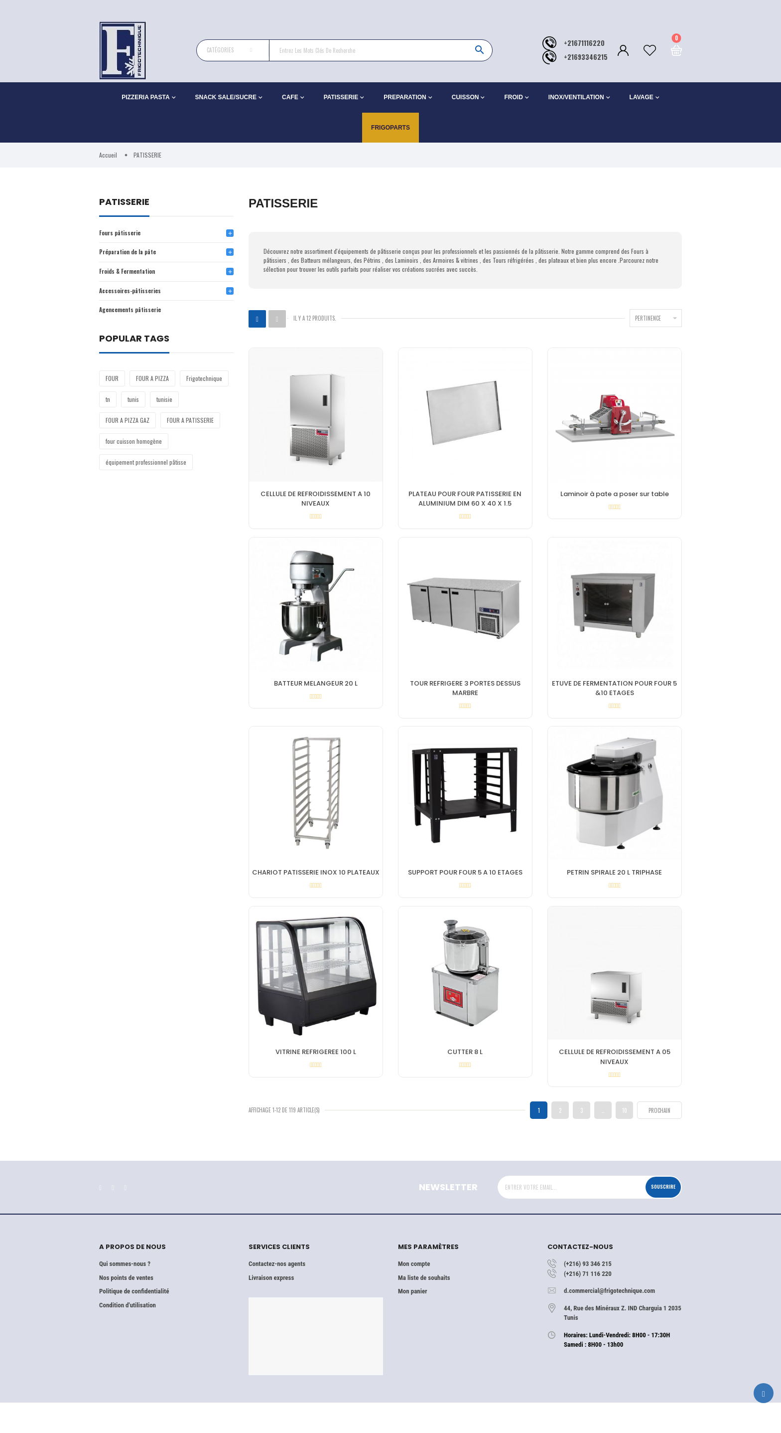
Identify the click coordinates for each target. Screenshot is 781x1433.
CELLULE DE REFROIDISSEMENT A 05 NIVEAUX (614, 1079)
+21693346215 (586, 57)
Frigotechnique (204, 385)
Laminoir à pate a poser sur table (614, 495)
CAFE (290, 97)
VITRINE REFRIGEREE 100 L (315, 1074)
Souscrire (658, 1217)
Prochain (659, 1140)
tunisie (164, 406)
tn (108, 406)
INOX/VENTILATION (576, 97)
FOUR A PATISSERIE (190, 427)
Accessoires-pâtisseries (135, 295)
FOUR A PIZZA (152, 385)
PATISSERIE (341, 97)
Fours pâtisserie (123, 233)
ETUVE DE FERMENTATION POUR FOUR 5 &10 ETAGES (614, 697)
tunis (133, 406)
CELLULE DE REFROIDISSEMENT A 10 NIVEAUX (315, 500)
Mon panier (412, 1321)
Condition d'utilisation (127, 1335)
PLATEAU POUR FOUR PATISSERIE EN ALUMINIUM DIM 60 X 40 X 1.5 (464, 500)
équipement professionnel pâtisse (146, 469)
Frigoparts (390, 127)
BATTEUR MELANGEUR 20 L (316, 692)
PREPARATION (405, 97)
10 (625, 1140)
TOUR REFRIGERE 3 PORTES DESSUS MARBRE (465, 697)
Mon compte (414, 1293)
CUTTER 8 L (465, 1074)
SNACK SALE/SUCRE (226, 97)
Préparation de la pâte (132, 254)
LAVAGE (641, 97)
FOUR (112, 385)
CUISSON (465, 97)
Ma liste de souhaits (424, 1307)
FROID (513, 97)
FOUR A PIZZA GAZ (127, 427)
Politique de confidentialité (134, 1321)
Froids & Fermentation (131, 275)
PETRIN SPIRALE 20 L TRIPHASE (614, 888)
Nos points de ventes (126, 1307)
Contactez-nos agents (277, 1293)
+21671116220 (584, 43)
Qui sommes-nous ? (124, 1293)
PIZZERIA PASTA (145, 97)
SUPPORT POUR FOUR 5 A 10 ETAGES (465, 888)
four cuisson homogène (134, 448)
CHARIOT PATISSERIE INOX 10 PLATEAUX (316, 888)
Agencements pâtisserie (135, 316)
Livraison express (271, 1307)
